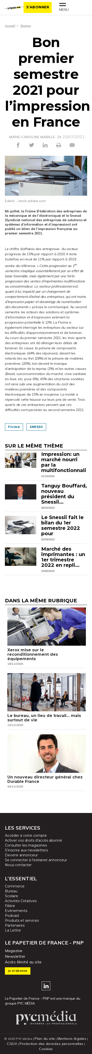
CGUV (12, 1044)
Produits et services (22, 920)
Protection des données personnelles (51, 1044)
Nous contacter (18, 865)
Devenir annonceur (21, 855)
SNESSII (36, 427)
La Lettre (13, 930)
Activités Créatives (21, 901)
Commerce (15, 886)
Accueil (10, 25)
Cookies (46, 1049)
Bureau (26, 25)
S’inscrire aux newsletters (26, 850)
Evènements (16, 911)
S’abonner (37, 7)
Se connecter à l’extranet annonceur (36, 860)
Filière (10, 906)
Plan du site (45, 1038)
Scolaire (11, 896)
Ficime (14, 427)
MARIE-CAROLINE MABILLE (32, 137)
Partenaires (15, 925)
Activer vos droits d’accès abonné (33, 840)
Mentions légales (71, 1038)
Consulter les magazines (26, 845)
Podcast (12, 915)
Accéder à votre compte (26, 835)
